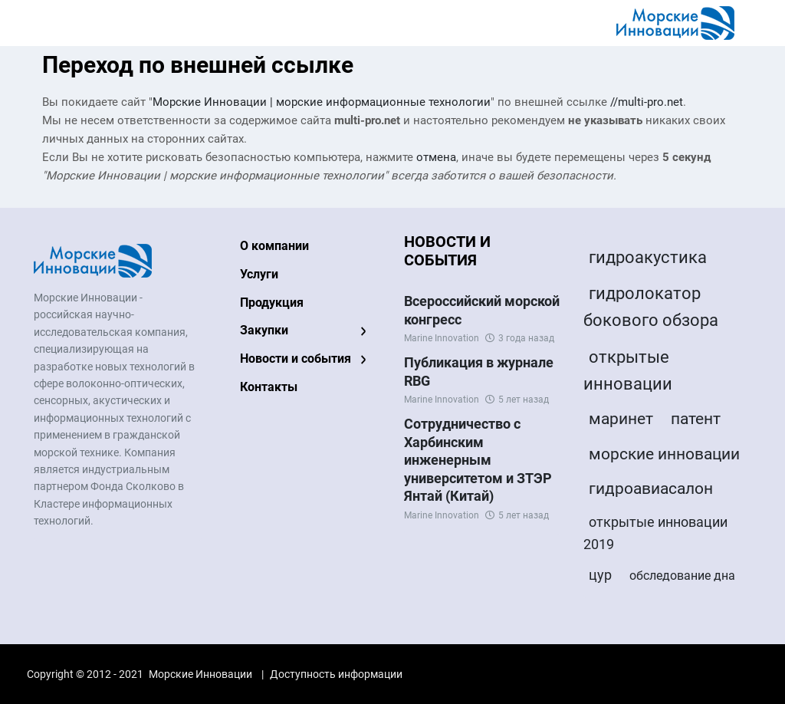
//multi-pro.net (646, 102)
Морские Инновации (200, 674)
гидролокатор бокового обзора (650, 307)
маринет (621, 419)
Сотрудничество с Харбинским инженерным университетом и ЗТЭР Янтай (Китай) (478, 460)
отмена (436, 157)
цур (600, 575)
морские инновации (664, 454)
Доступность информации (336, 674)
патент (696, 419)
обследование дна (682, 575)
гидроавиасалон (651, 488)
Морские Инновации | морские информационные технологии (322, 102)
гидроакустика (648, 257)
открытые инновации (627, 370)
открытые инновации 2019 (655, 533)
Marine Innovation (441, 338)
